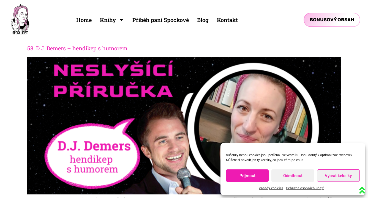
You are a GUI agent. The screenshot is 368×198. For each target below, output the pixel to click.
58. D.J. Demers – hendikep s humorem (77, 48)
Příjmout (247, 175)
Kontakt (227, 19)
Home (84, 19)
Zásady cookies (271, 188)
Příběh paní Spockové (160, 19)
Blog (203, 19)
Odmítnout (292, 175)
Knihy (112, 20)
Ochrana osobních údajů (305, 188)
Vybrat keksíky (338, 175)
